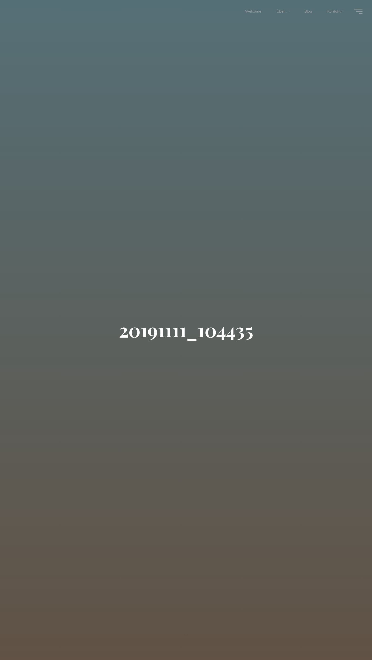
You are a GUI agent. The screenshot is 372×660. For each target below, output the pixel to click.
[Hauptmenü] (358, 11)
